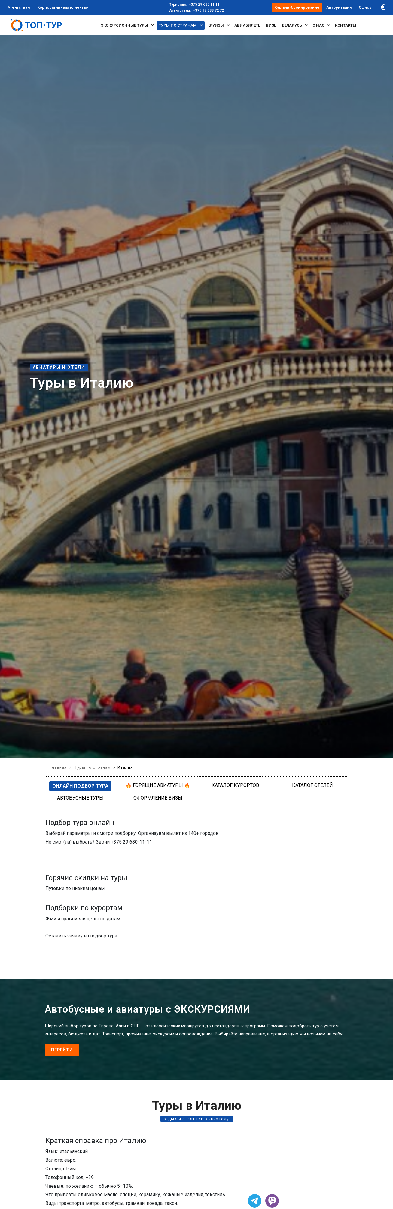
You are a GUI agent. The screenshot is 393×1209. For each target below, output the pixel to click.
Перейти (62, 1049)
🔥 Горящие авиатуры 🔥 (158, 785)
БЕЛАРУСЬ (295, 25)
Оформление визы (157, 798)
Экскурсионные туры (127, 25)
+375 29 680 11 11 (194, 4)
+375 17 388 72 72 (196, 10)
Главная (58, 767)
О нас (321, 25)
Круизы (218, 25)
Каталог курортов (235, 785)
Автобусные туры (80, 798)
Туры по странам (181, 25)
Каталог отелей (312, 785)
